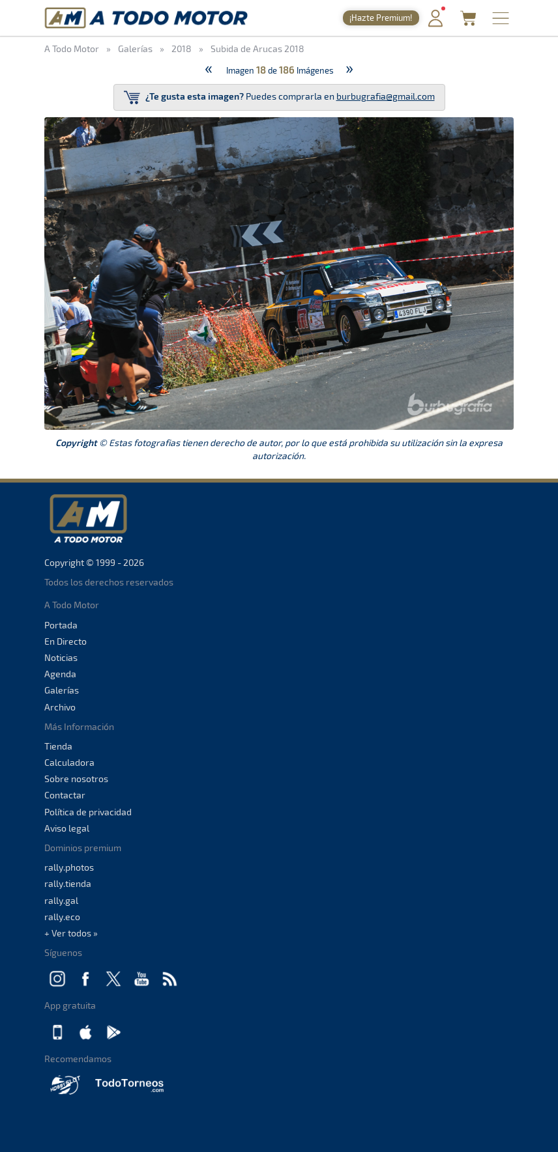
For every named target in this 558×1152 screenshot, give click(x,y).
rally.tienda (67, 883)
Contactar (64, 794)
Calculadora (69, 762)
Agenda (60, 673)
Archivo (60, 706)
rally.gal (61, 900)
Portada (61, 624)
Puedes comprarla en (279, 97)
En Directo (65, 641)
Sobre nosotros (76, 778)
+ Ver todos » (71, 932)
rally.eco (62, 916)
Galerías (61, 689)
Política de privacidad (88, 811)
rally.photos (69, 867)
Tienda (58, 746)
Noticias (61, 657)
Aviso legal (66, 828)
